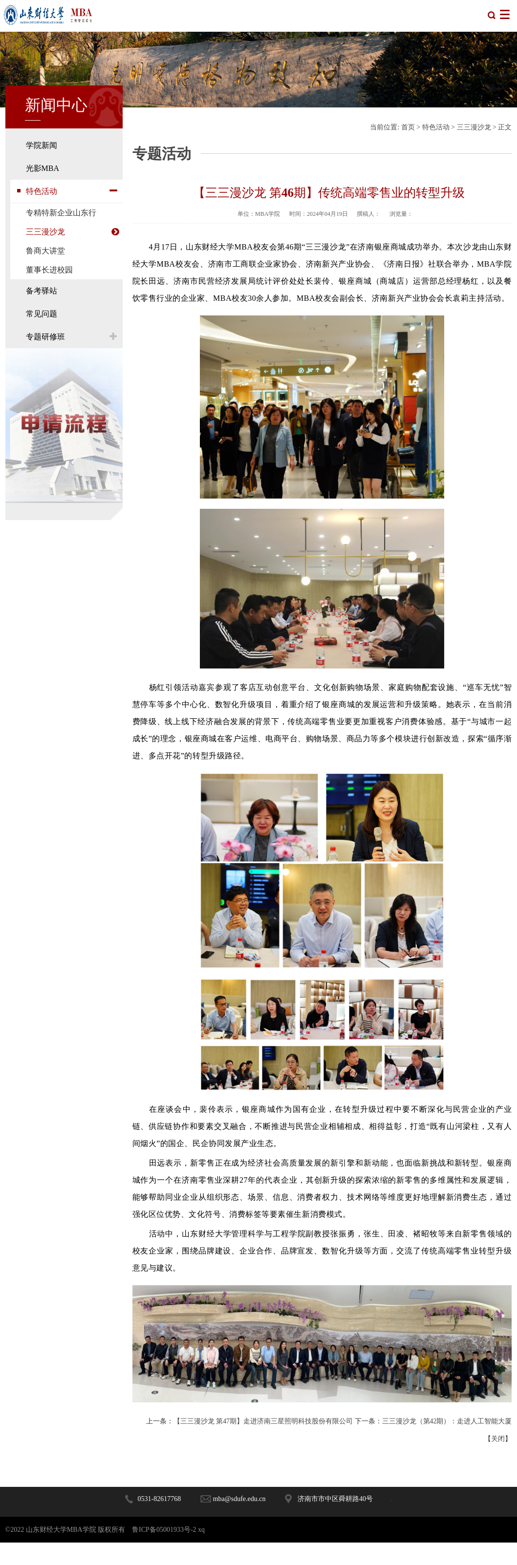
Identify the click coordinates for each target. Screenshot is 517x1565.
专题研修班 (45, 337)
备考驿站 (41, 291)
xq (201, 1552)
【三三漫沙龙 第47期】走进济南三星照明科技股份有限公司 (270, 1426)
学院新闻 (41, 145)
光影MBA (42, 168)
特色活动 (41, 191)
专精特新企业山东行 (61, 213)
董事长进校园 (49, 270)
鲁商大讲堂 (45, 251)
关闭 (498, 1461)
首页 (408, 127)
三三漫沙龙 (45, 232)
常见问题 (41, 314)
